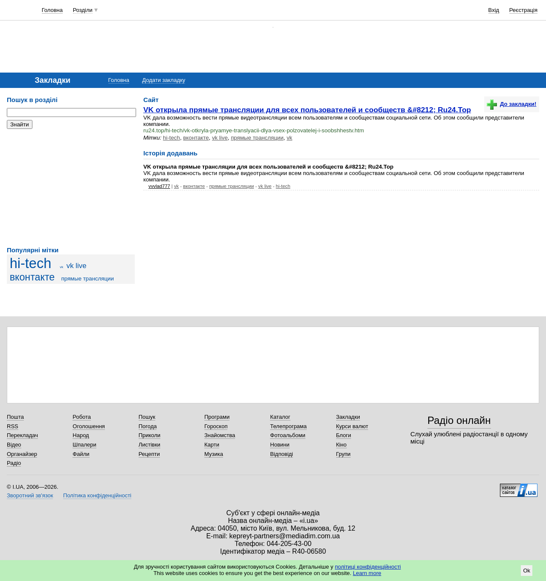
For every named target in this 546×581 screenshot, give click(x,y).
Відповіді (281, 454)
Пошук (147, 417)
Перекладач (22, 435)
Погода (148, 426)
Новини (279, 444)
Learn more (367, 573)
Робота (82, 417)
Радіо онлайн (459, 420)
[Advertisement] (71, 187)
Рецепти (149, 454)
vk (61, 267)
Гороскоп (215, 426)
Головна (52, 10)
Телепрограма (288, 426)
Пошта (15, 417)
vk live (77, 266)
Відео (14, 444)
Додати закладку (163, 80)
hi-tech (31, 263)
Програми (216, 417)
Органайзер (22, 454)
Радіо (14, 463)
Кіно (341, 444)
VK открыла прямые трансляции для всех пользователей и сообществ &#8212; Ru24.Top (307, 109)
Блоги (343, 435)
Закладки (348, 417)
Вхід (494, 10)
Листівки (149, 444)
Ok (526, 570)
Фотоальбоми (287, 435)
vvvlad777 (159, 186)
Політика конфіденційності (97, 495)
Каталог (280, 417)
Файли (81, 454)
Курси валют (352, 426)
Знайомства (219, 435)
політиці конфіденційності (368, 566)
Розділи (83, 10)
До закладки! (511, 104)
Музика (213, 454)
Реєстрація (523, 10)
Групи (343, 454)
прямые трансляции (87, 278)
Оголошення (89, 426)
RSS (12, 426)
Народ (81, 435)
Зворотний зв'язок (30, 495)
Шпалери (84, 444)
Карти (211, 444)
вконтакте (32, 277)
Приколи (149, 435)
